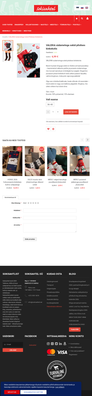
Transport (50, 285)
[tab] (10, 197)
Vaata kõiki (75, 329)
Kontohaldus (74, 344)
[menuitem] (8, 25)
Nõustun (12, 392)
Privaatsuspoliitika (53, 292)
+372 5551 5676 (33, 295)
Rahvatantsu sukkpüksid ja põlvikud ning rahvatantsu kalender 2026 (78, 295)
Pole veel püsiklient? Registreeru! (76, 353)
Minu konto (87, 18)
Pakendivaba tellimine (54, 306)
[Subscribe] (13, 350)
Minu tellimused (75, 347)
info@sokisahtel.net (35, 302)
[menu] (46, 28)
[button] (7, 56)
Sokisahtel (32, 345)
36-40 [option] (50, 104)
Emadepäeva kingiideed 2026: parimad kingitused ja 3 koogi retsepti (79, 285)
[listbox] (68, 104)
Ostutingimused (52, 281)
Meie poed (27, 31)
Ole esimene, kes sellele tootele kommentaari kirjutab (64, 121)
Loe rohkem (59, 387)
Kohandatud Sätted (33, 392)
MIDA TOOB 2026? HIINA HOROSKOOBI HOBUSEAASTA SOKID (77, 320)
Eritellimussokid (52, 296)
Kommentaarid (10, 197)
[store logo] (46, 8)
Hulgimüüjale (51, 289)
